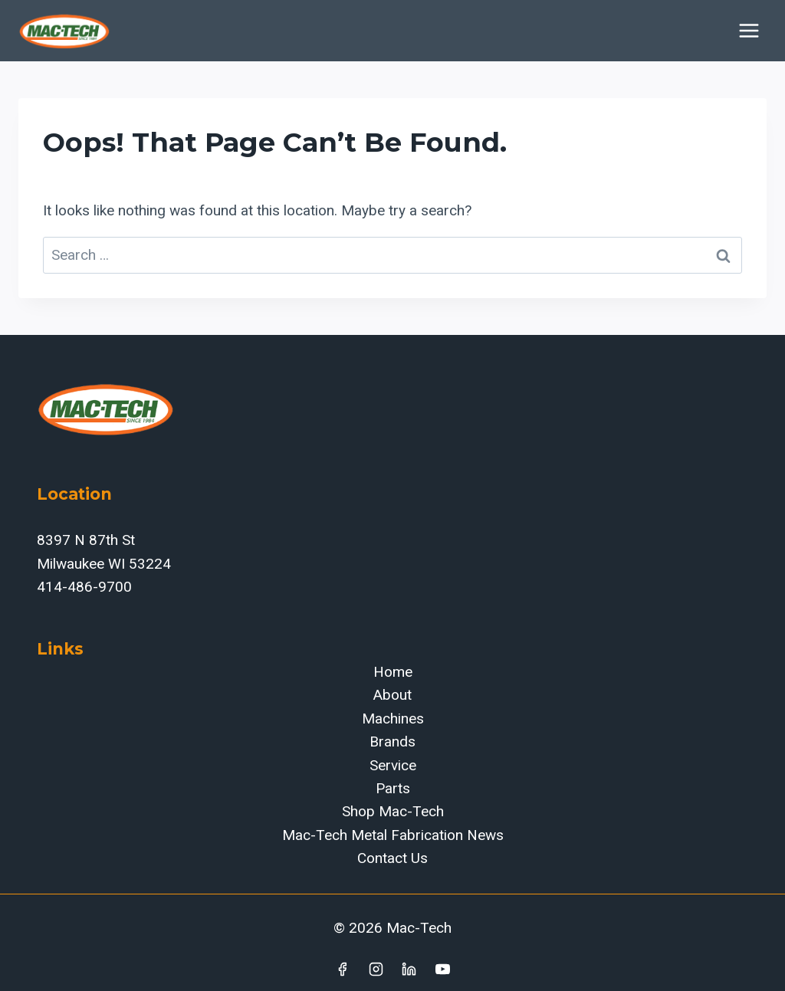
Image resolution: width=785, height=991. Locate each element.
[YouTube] (443, 968)
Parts (393, 788)
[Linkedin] (409, 968)
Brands (392, 741)
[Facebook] (341, 968)
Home (392, 672)
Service (393, 765)
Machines (393, 718)
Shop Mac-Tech (393, 811)
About (392, 695)
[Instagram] (375, 968)
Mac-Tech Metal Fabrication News (393, 835)
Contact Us (392, 858)
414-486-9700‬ (84, 587)
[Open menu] (749, 30)
